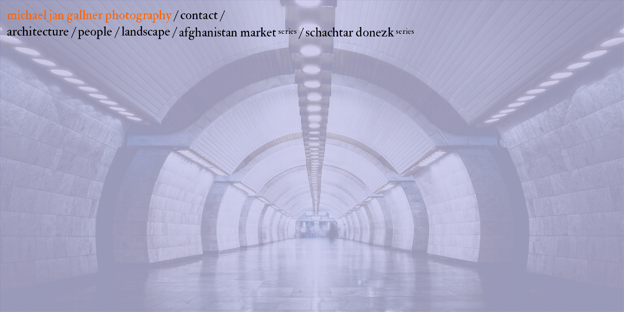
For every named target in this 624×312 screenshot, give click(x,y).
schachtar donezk (360, 32)
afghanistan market (238, 32)
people (95, 31)
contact (199, 15)
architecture (38, 31)
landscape (145, 31)
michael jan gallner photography (89, 15)
